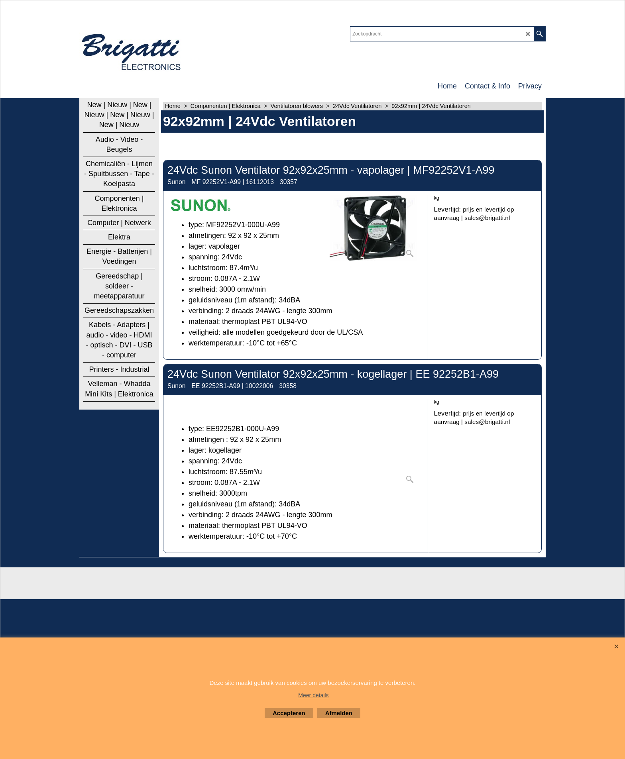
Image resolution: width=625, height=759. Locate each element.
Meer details (313, 695)
